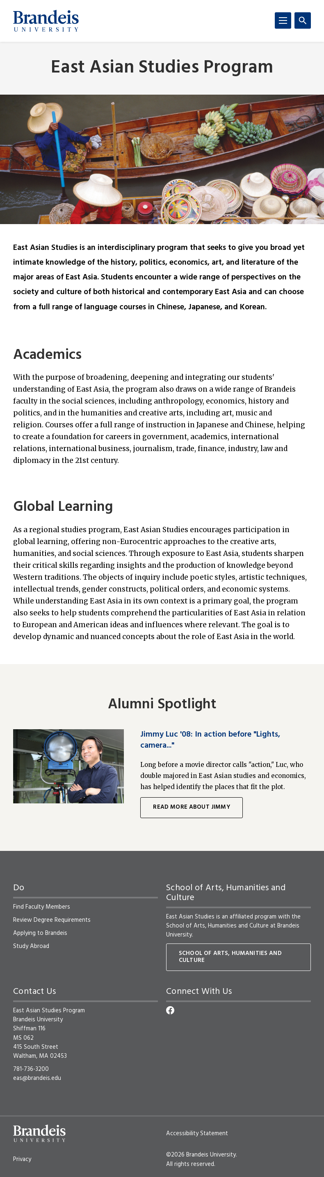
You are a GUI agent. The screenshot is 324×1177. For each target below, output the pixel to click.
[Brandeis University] (46, 21)
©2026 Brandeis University (201, 1155)
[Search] (302, 20)
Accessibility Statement (197, 1133)
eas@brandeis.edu (37, 1078)
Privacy (22, 1159)
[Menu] (283, 20)
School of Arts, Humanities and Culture (217, 926)
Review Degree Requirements (52, 920)
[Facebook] (170, 1010)
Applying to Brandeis (40, 933)
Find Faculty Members (41, 907)
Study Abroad (31, 946)
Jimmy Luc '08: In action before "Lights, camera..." (210, 740)
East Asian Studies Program (162, 68)
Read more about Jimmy (191, 807)
